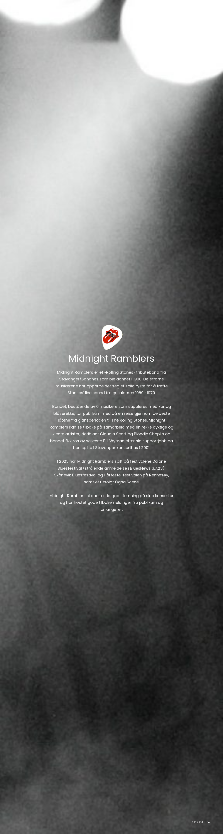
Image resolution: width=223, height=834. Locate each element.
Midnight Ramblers (111, 358)
